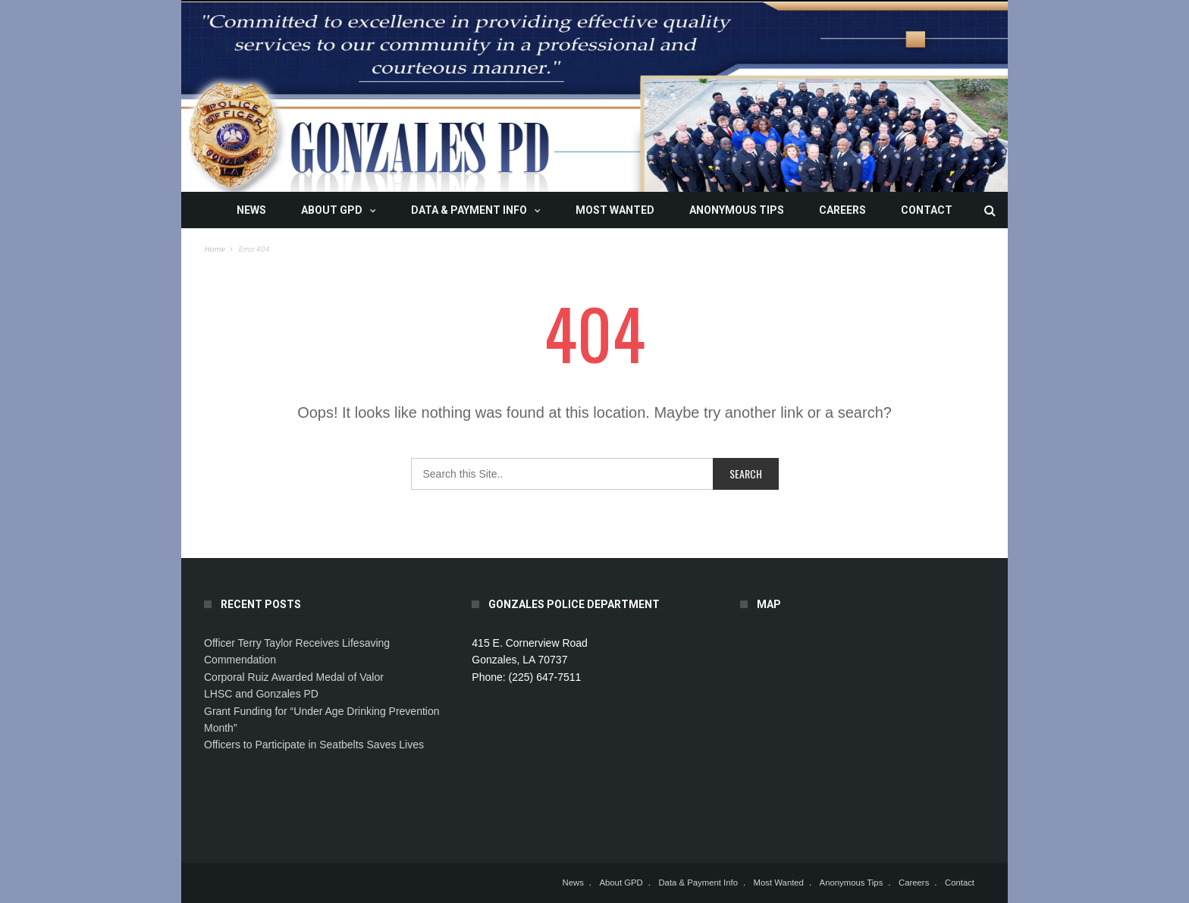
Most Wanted (615, 210)
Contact (926, 210)
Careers (842, 210)
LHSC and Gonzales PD (261, 694)
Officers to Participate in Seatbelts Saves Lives (314, 744)
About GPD (331, 210)
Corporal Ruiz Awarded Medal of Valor (294, 677)
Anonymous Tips (736, 210)
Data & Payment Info (469, 210)
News (251, 210)
